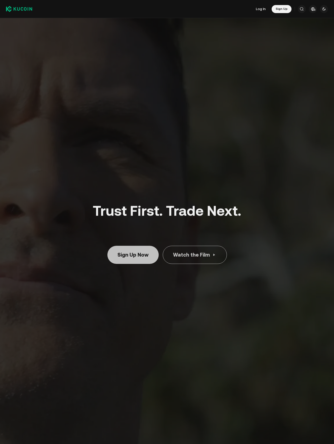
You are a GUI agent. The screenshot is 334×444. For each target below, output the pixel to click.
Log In (261, 9)
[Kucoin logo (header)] (19, 9)
